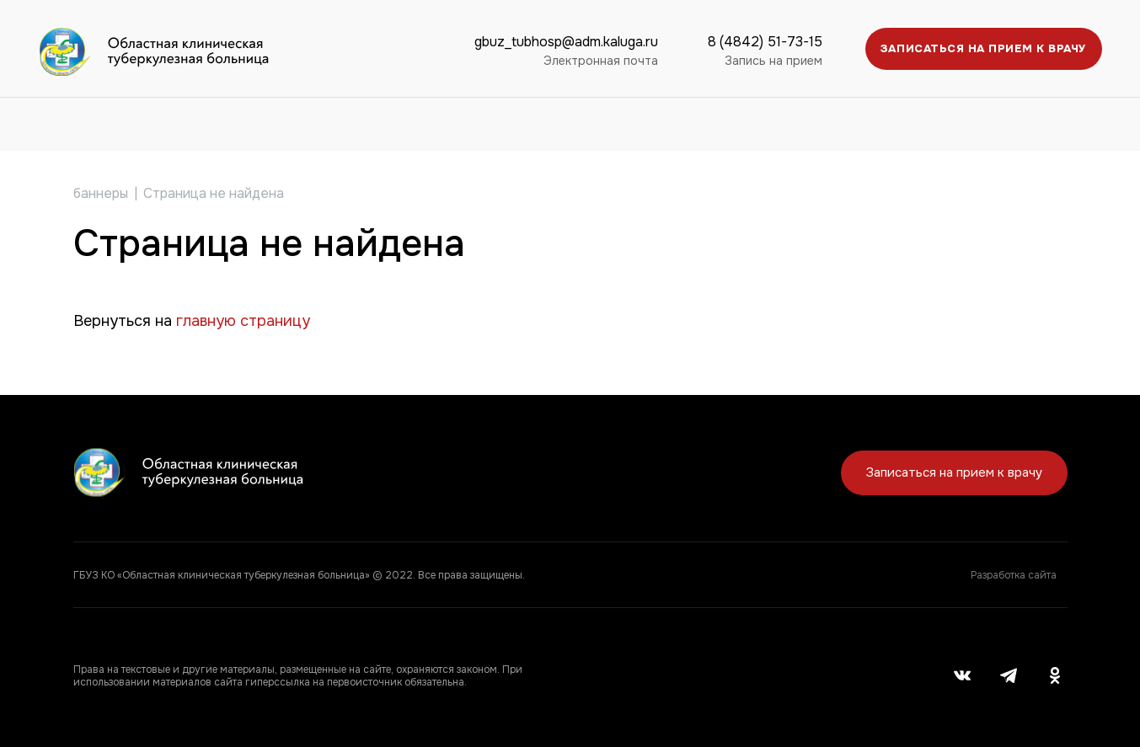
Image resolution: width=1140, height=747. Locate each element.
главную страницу (243, 321)
